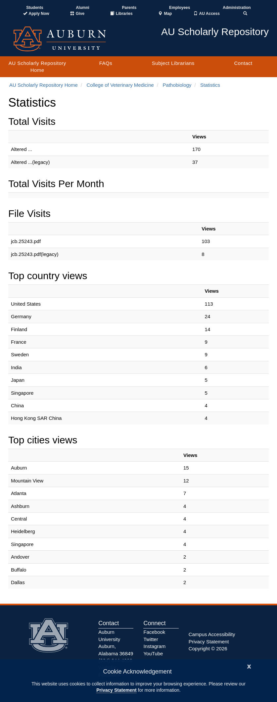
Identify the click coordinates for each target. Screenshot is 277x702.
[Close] (249, 665)
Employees (179, 7)
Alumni (82, 7)
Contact (243, 63)
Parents (129, 7)
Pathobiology (177, 85)
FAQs (106, 63)
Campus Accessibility (212, 634)
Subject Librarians (173, 63)
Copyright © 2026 (208, 648)
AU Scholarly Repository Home (37, 66)
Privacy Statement (116, 690)
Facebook (154, 632)
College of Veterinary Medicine (120, 85)
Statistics (210, 85)
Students (34, 7)
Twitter (150, 639)
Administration (237, 7)
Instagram (154, 646)
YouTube (153, 653)
